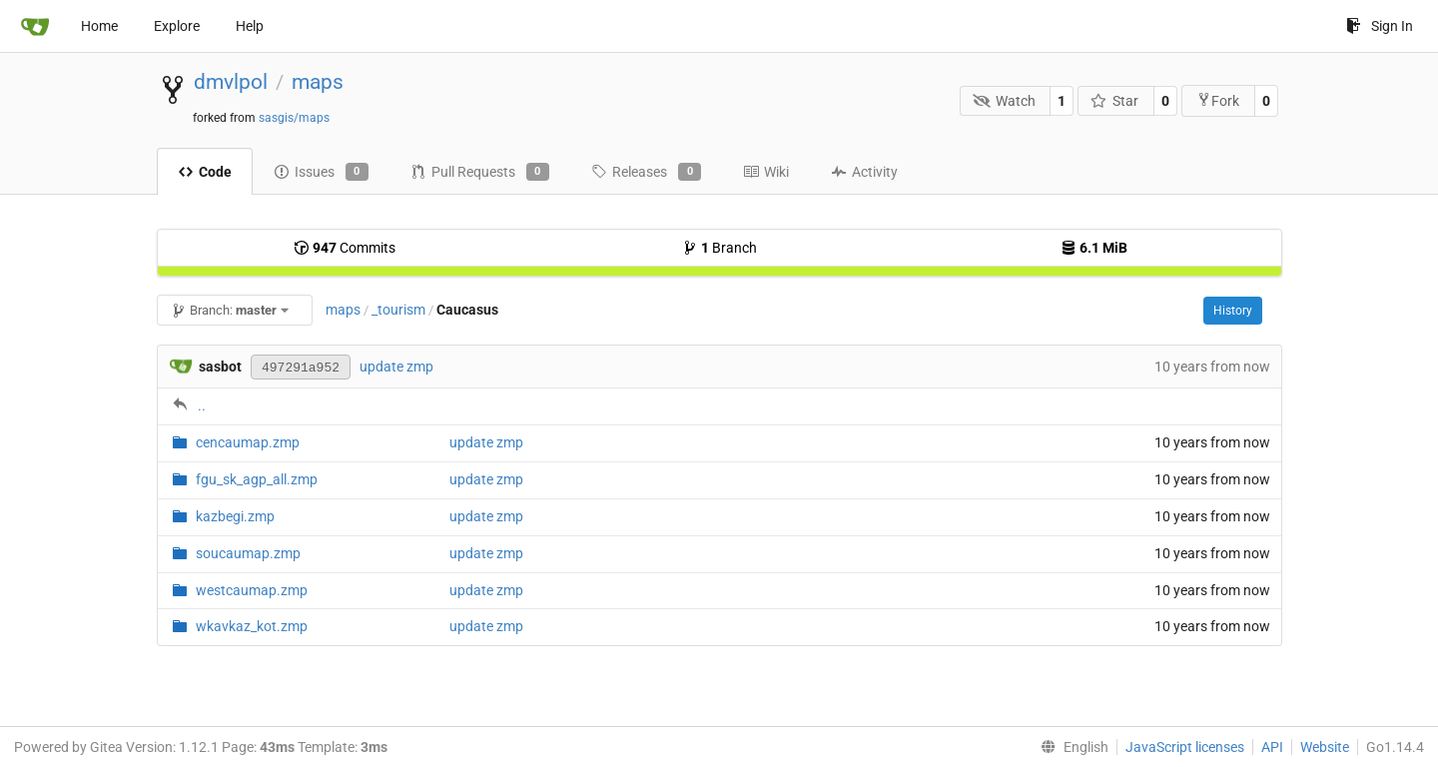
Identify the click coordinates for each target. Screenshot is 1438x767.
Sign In (1379, 26)
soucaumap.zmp (248, 553)
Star (1114, 101)
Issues (321, 172)
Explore (177, 26)
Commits (344, 248)
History (1232, 311)
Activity (864, 172)
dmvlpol (231, 82)
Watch (1004, 101)
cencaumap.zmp (248, 442)
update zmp (396, 367)
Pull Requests (479, 172)
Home (99, 26)
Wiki (766, 172)
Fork (1217, 100)
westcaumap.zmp (252, 590)
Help (250, 26)
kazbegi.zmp (235, 516)
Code (205, 172)
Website (1324, 747)
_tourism (398, 310)
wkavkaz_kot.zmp (252, 626)
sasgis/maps (294, 118)
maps (318, 82)
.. (202, 405)
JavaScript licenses (1184, 747)
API (1272, 747)
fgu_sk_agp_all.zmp (257, 479)
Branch (719, 248)
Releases (646, 172)
